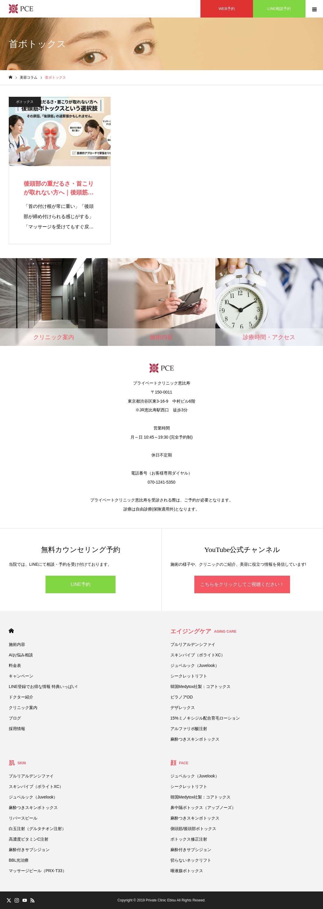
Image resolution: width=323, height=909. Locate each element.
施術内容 (17, 644)
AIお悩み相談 (21, 655)
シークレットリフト (188, 676)
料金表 (15, 665)
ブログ (15, 718)
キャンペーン (21, 676)
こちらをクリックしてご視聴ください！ (242, 584)
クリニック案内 (23, 707)
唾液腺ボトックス (186, 870)
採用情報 (17, 728)
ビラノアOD (181, 697)
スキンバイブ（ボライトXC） (197, 655)
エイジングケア (203, 631)
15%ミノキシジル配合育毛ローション (205, 718)
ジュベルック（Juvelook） (194, 665)
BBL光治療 (19, 860)
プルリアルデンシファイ (192, 644)
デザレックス (182, 707)
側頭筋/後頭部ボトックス (193, 828)
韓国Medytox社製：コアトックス (200, 686)
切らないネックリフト (190, 860)
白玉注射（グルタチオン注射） (37, 828)
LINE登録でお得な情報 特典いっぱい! (43, 686)
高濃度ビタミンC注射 (28, 839)
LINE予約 (80, 584)
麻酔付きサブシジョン (29, 849)
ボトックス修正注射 (188, 839)
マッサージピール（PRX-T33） (38, 870)
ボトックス (25, 102)
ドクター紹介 (21, 697)
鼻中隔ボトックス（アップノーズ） (203, 807)
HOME (11, 630)
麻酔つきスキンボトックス (194, 739)
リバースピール (23, 818)
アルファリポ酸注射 (188, 728)
